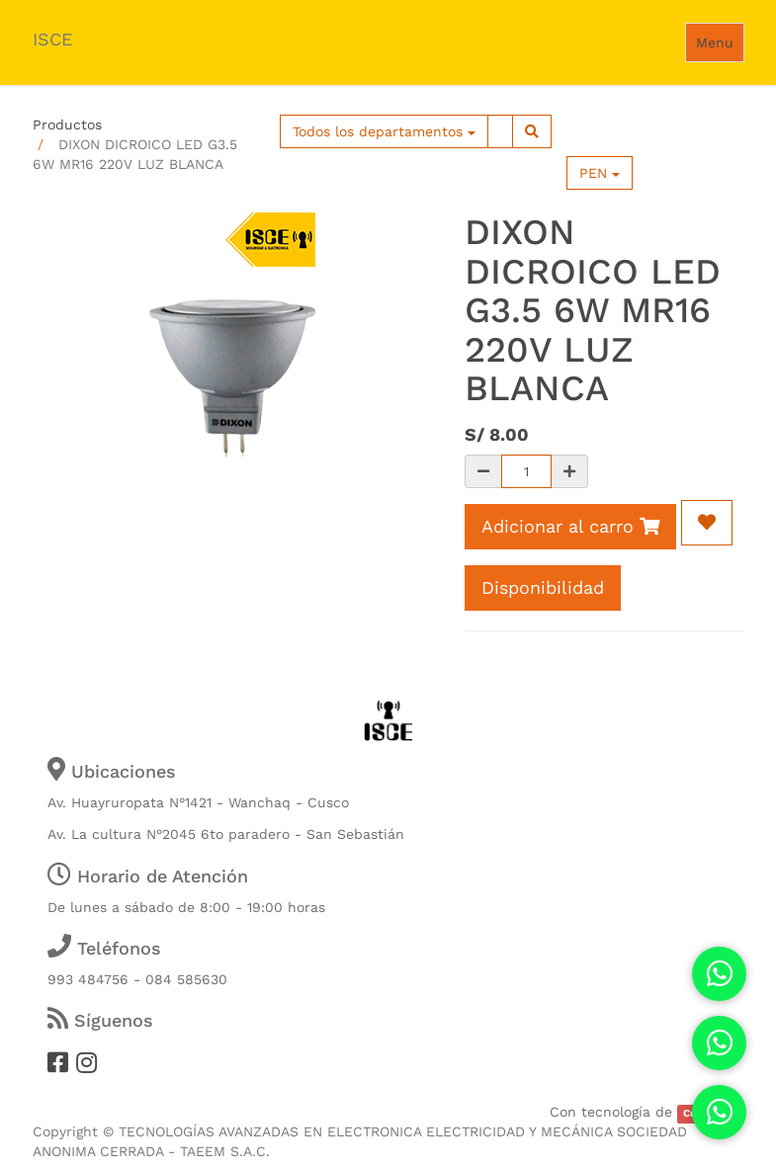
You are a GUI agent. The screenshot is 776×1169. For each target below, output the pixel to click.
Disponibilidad (542, 587)
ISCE (52, 39)
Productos (67, 124)
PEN (599, 173)
